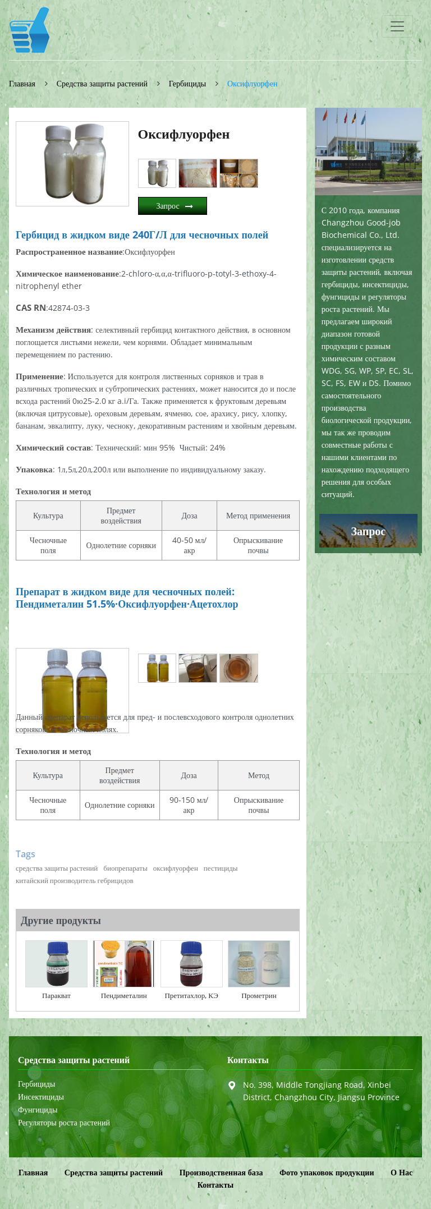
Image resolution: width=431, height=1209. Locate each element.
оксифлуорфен (175, 867)
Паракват (56, 995)
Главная (22, 83)
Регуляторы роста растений (64, 1123)
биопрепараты (125, 867)
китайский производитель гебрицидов (75, 880)
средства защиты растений (57, 867)
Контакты (248, 1060)
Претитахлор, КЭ (191, 995)
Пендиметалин (124, 995)
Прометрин (258, 995)
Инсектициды (41, 1097)
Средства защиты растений (102, 83)
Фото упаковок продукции (326, 1172)
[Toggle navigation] (397, 26)
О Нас (401, 1172)
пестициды (221, 867)
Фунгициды (37, 1110)
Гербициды (187, 83)
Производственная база (221, 1172)
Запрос (168, 205)
